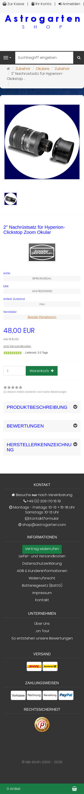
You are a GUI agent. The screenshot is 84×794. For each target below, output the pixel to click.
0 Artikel (13, 788)
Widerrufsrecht (42, 578)
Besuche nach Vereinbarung (42, 495)
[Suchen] (79, 58)
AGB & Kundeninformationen (42, 570)
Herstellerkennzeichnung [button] (39, 447)
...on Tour (42, 631)
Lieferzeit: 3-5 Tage (36, 352)
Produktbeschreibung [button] (37, 407)
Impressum (42, 592)
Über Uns (42, 623)
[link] (35, 390)
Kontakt (42, 600)
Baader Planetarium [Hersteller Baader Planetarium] (42, 317)
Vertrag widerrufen (42, 548)
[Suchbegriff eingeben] (44, 57)
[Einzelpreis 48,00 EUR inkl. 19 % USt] (42, 334)
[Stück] (14, 371)
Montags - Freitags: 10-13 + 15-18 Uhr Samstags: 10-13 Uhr (42, 510)
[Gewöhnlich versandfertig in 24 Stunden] (12, 353)
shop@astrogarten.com (44, 524)
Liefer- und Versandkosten (42, 556)
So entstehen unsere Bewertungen (42, 638)
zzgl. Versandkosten (17, 346)
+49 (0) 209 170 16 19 (43, 501)
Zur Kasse (13, 3)
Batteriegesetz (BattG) (42, 585)
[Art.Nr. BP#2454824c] (42, 273)
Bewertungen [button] (25, 425)
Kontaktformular (42, 518)
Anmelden (69, 3)
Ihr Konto (41, 3)
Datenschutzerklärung (42, 563)
